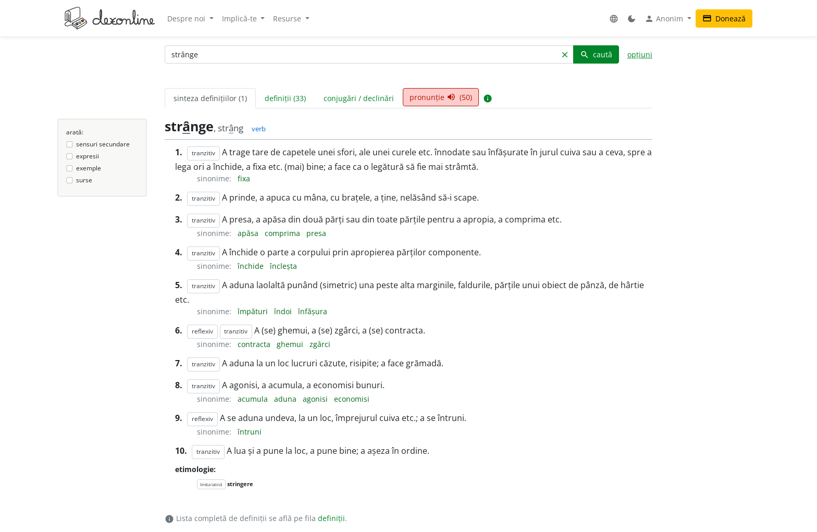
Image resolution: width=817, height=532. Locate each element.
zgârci (320, 344)
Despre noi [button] (187, 18)
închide (252, 266)
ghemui (291, 344)
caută (596, 54)
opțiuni (639, 54)
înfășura (312, 311)
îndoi (284, 311)
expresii (87, 156)
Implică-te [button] (240, 18)
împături (254, 311)
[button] (614, 18)
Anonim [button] (665, 19)
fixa (244, 178)
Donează (724, 18)
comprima (283, 233)
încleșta (283, 266)
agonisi (316, 399)
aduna (286, 399)
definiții (331, 518)
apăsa (249, 233)
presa (316, 233)
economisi (351, 399)
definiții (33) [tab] (285, 98)
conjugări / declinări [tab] (359, 98)
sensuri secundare (103, 144)
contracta (255, 344)
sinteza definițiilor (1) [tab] (210, 98)
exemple (88, 168)
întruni (250, 432)
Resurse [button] (288, 18)
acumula (254, 399)
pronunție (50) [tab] (441, 97)
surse (84, 180)
